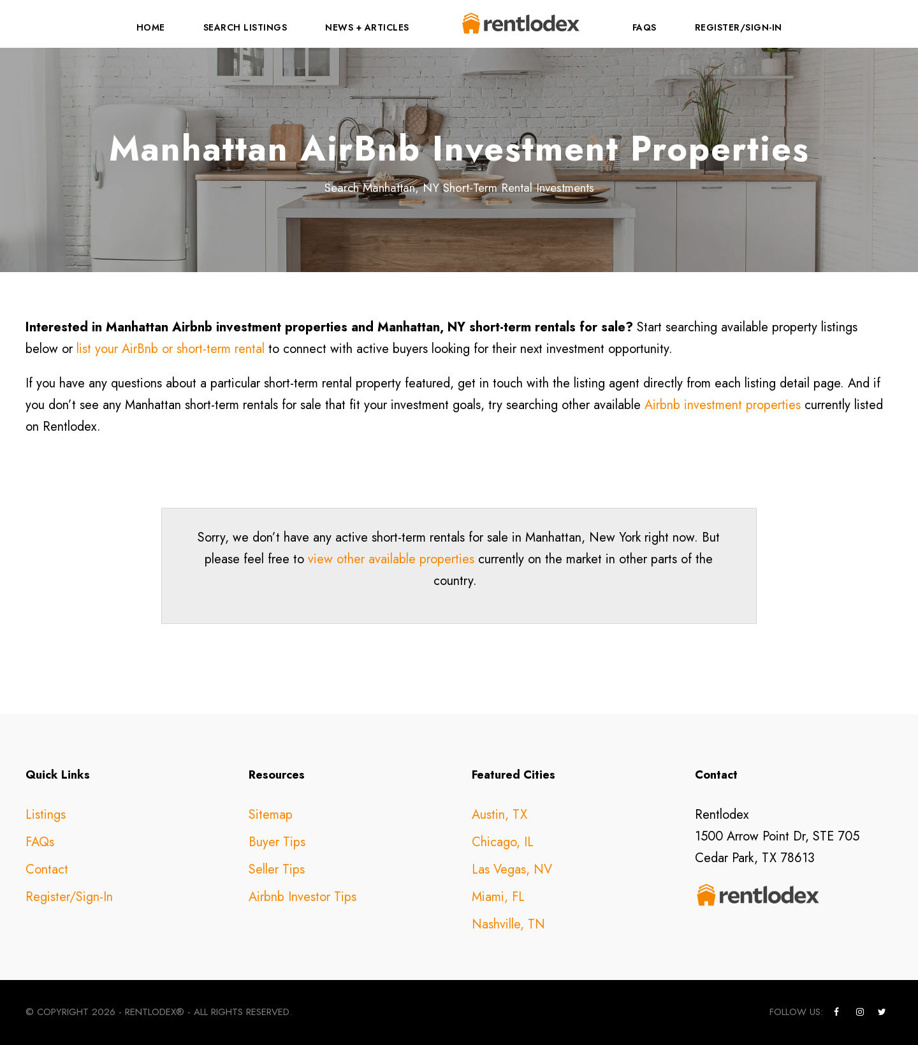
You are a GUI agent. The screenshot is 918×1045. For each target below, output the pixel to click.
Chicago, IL (503, 842)
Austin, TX (499, 814)
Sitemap (271, 814)
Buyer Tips (277, 842)
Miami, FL (498, 897)
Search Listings (245, 27)
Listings (46, 814)
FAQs (644, 27)
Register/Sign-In (738, 27)
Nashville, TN (508, 924)
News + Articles (367, 27)
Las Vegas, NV (512, 869)
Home (150, 27)
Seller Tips (277, 869)
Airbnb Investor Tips (302, 897)
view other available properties (391, 559)
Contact (47, 869)
